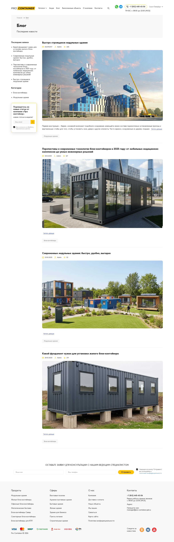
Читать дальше (156, 129)
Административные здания (61, 500)
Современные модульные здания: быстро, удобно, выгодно (23, 58)
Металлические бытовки (21, 508)
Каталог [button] (43, 8)
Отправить (126, 472)
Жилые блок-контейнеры (21, 500)
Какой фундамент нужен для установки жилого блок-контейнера (25, 49)
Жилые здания (56, 508)
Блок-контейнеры (20, 93)
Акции (51, 8)
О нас (91, 490)
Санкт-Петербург (155, 7)
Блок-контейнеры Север (21, 512)
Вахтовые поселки (57, 496)
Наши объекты (94, 504)
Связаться (92, 512)
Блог (58, 8)
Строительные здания (59, 521)
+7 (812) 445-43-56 (135, 496)
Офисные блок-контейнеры (22, 504)
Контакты (98, 8)
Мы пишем (92, 508)
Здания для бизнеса (58, 512)
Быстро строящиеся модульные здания (21, 80)
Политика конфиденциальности (101, 521)
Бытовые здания (56, 504)
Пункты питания (56, 517)
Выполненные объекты (71, 8)
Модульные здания (21, 97)
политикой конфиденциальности (150, 473)
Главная (19, 18)
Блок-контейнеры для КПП (22, 521)
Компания (92, 496)
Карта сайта (93, 517)
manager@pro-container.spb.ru (139, 510)
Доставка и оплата (96, 500)
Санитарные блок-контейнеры (23, 517)
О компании (87, 8)
